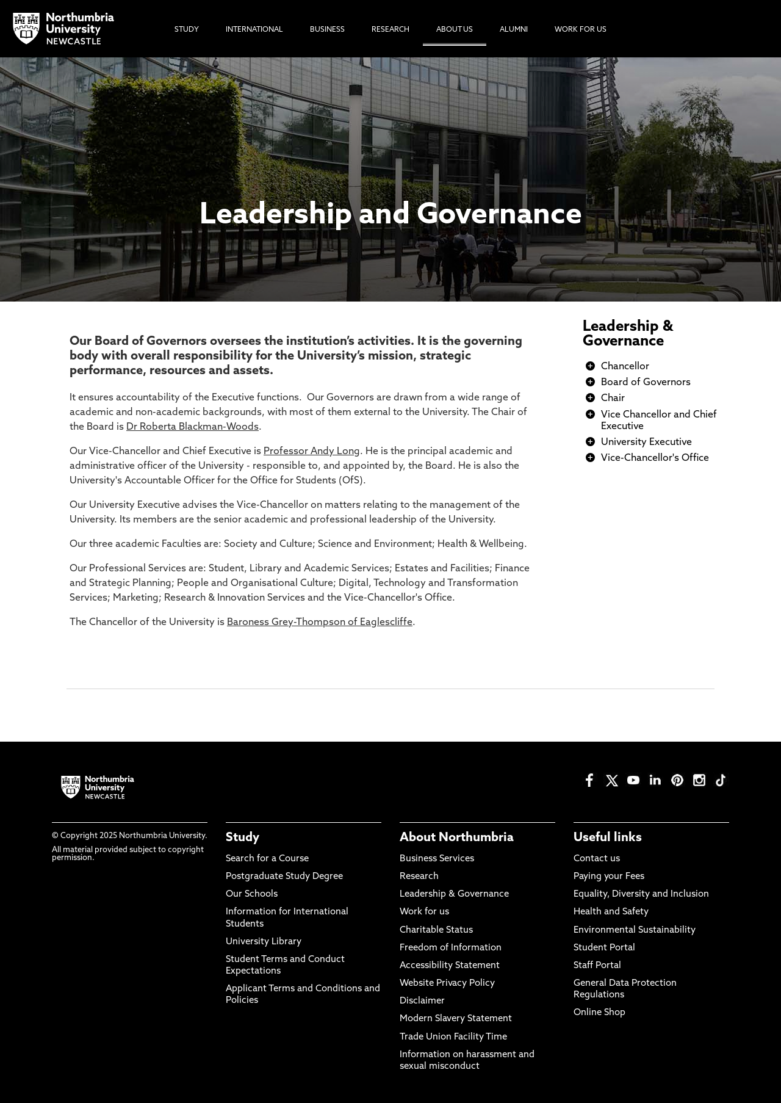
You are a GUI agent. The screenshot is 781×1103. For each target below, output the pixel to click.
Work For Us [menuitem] (580, 30)
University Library (263, 942)
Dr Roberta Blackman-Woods (192, 427)
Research (419, 876)
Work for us (424, 912)
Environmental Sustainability (635, 930)
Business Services (437, 859)
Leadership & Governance (628, 334)
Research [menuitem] (390, 30)
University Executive (646, 442)
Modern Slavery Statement (456, 1019)
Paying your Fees (609, 876)
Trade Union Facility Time (453, 1037)
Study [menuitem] (187, 30)
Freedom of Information (451, 948)
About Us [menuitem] (454, 30)
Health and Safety (611, 912)
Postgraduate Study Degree (284, 876)
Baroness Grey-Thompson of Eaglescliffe (319, 622)
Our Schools (252, 894)
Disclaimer (422, 1001)
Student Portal (604, 948)
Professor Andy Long (312, 452)
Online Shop (599, 1013)
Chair (613, 398)
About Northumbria (457, 838)
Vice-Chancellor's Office (655, 458)
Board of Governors (646, 383)
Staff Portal (597, 966)
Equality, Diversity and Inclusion (641, 894)
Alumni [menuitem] (514, 30)
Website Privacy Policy (447, 983)
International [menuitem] (254, 30)
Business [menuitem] (327, 30)
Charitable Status (436, 930)
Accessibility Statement (450, 966)
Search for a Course (267, 859)
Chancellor (625, 367)
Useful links (608, 838)
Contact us (597, 859)
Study (242, 838)
